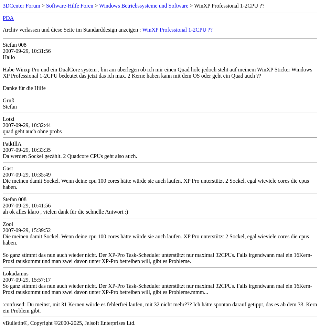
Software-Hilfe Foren (69, 6)
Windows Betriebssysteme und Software (143, 6)
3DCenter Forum (21, 6)
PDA (8, 18)
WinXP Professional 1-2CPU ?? (177, 30)
